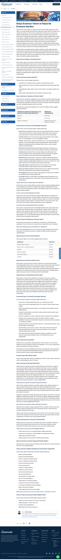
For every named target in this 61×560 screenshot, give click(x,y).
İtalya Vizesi (4, 15)
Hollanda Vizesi (45, 538)
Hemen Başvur (56, 4)
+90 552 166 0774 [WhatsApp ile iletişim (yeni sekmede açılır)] (55, 536)
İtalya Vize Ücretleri (6, 57)
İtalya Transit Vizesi (6, 40)
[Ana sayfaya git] (1, 9)
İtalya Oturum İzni (5, 107)
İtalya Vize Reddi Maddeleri (7, 54)
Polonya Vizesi (44, 535)
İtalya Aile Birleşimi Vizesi (7, 18)
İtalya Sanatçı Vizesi (6, 32)
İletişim (40, 4)
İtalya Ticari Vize (5, 37)
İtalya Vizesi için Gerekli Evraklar (6, 60)
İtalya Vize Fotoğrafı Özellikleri (8, 49)
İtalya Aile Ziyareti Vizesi (6, 20)
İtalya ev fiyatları (23, 402)
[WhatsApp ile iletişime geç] (58, 557)
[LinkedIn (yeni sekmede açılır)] (53, 554)
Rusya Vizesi (44, 540)
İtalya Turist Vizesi (5, 42)
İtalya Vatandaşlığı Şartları (7, 119)
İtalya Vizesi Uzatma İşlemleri (7, 77)
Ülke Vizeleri (27, 4)
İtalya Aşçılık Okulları (6, 96)
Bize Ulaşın (23, 538)
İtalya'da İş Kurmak (5, 125)
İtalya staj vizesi (20, 353)
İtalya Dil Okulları (5, 99)
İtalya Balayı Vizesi (5, 23)
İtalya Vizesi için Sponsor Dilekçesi (7, 72)
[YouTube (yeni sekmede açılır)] (50, 554)
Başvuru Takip (57, 1)
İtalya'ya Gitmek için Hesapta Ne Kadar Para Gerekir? (7, 81)
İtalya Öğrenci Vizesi (6, 30)
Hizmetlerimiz (18, 4)
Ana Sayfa (23, 533)
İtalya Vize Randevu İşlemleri (7, 52)
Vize (9, 9)
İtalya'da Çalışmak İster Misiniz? (8, 90)
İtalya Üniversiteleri (5, 101)
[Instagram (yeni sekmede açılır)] (47, 554)
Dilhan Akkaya (28, 512)
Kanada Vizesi (44, 533)
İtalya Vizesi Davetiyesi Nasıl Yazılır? (7, 69)
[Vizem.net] (7, 532)
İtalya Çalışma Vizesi (6, 25)
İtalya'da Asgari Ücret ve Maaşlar (7, 88)
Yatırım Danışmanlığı (35, 537)
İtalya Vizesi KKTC (5, 75)
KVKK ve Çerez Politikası (22, 554)
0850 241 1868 (55, 533)
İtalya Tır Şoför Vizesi (6, 35)
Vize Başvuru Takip (25, 540)
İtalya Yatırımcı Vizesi (6, 63)
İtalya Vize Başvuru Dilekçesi (7, 45)
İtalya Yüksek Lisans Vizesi (7, 65)
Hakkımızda (34, 4)
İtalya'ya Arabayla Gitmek (7, 113)
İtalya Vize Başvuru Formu (7, 47)
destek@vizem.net (56, 539)
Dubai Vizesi (44, 542)
